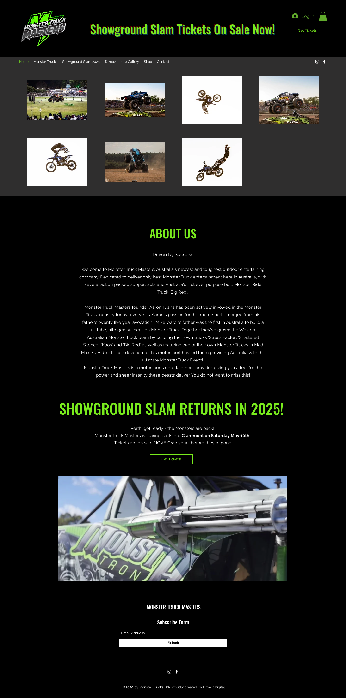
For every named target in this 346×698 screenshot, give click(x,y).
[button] (323, 16)
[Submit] (173, 643)
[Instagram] (317, 61)
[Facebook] (324, 61)
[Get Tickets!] (308, 30)
